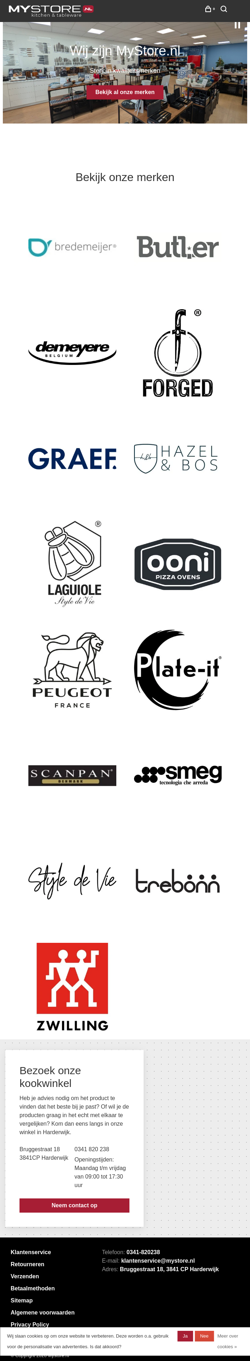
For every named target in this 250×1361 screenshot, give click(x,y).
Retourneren (27, 1264)
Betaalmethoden (33, 1288)
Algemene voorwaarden (43, 1313)
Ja (185, 1336)
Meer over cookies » (227, 1341)
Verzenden (25, 1276)
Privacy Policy (30, 1325)
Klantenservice (31, 1252)
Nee (204, 1336)
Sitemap (22, 1300)
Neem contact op (75, 1205)
